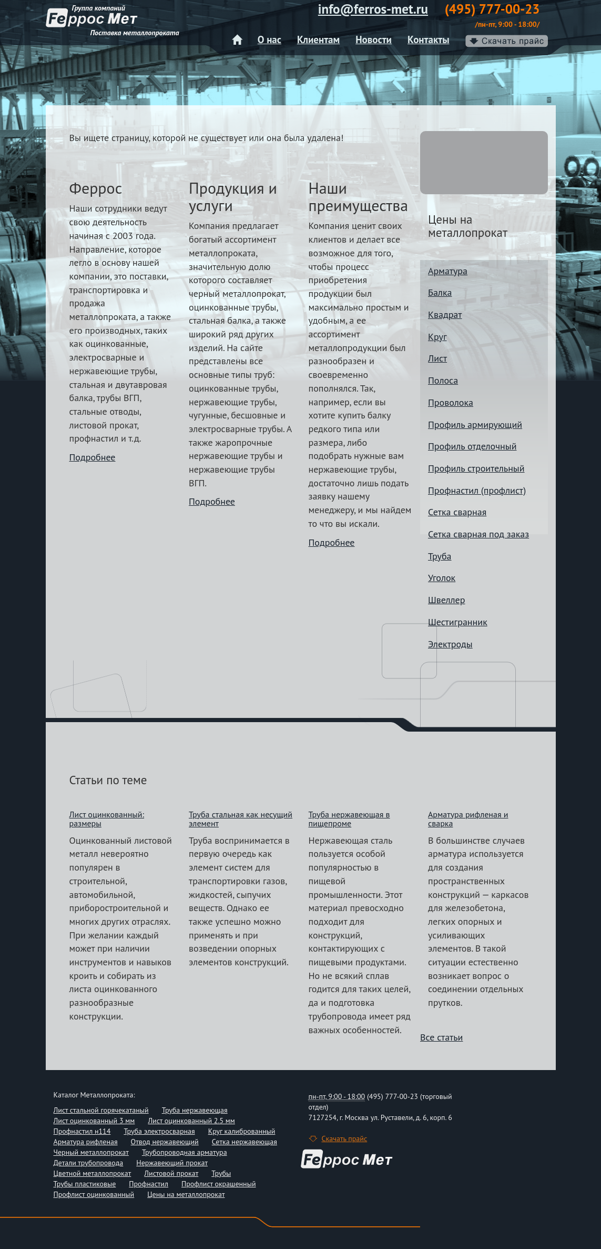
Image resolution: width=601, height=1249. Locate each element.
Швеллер (446, 600)
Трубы (221, 1173)
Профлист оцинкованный (94, 1194)
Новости (373, 39)
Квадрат (445, 314)
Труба (440, 556)
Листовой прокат (171, 1173)
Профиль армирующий (475, 424)
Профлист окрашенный (218, 1183)
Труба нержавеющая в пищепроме (349, 819)
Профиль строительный (476, 468)
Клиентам (318, 39)
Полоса (443, 380)
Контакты (429, 39)
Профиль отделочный (472, 446)
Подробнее (92, 457)
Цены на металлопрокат (186, 1194)
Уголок (441, 578)
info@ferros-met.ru (373, 9)
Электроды (450, 644)
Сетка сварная (457, 512)
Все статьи (441, 1037)
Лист (437, 358)
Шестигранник (457, 622)
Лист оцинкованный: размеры (107, 819)
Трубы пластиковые (85, 1183)
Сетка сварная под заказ (478, 534)
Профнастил (148, 1183)
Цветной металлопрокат (92, 1173)
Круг (437, 337)
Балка (440, 292)
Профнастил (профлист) (477, 490)
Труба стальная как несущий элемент (240, 819)
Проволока (450, 402)
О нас (269, 39)
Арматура (447, 271)
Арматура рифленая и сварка (468, 819)
